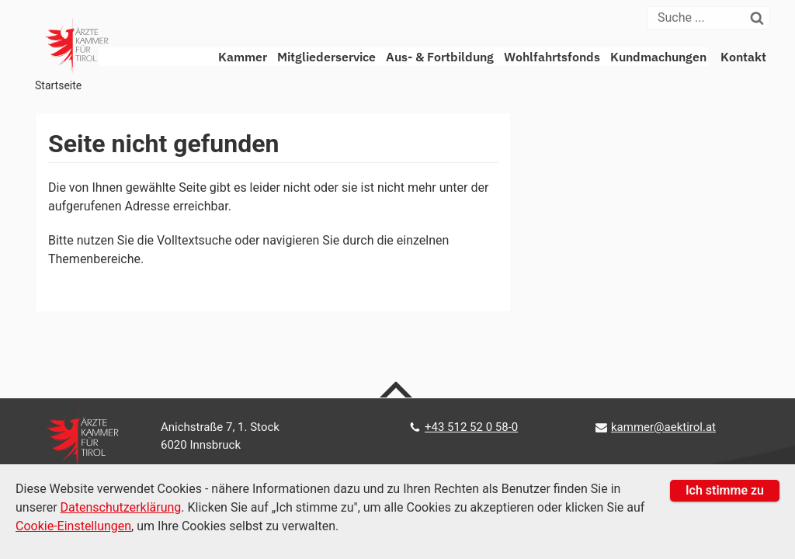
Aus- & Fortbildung (440, 56)
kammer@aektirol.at (663, 427)
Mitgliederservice (326, 56)
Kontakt (743, 56)
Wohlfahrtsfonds (552, 56)
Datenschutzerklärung (121, 507)
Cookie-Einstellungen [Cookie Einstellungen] (73, 526)
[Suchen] (760, 18)
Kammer (242, 56)
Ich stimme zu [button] (725, 490)
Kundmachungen (658, 56)
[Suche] (699, 18)
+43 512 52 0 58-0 (471, 427)
